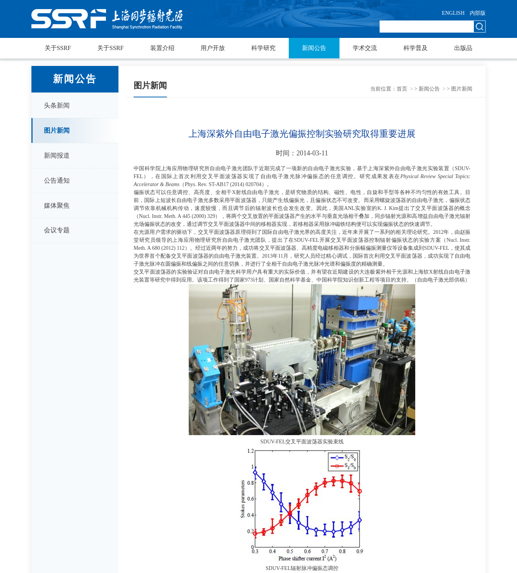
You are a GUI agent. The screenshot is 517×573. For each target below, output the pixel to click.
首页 (402, 89)
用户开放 (213, 48)
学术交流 (365, 48)
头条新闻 (57, 105)
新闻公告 (314, 48)
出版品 (463, 48)
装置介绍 (162, 48)
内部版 (478, 13)
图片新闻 (57, 130)
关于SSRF (58, 48)
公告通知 (57, 180)
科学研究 (263, 48)
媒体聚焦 (57, 205)
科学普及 (415, 48)
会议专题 (57, 230)
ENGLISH (453, 13)
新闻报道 (57, 155)
